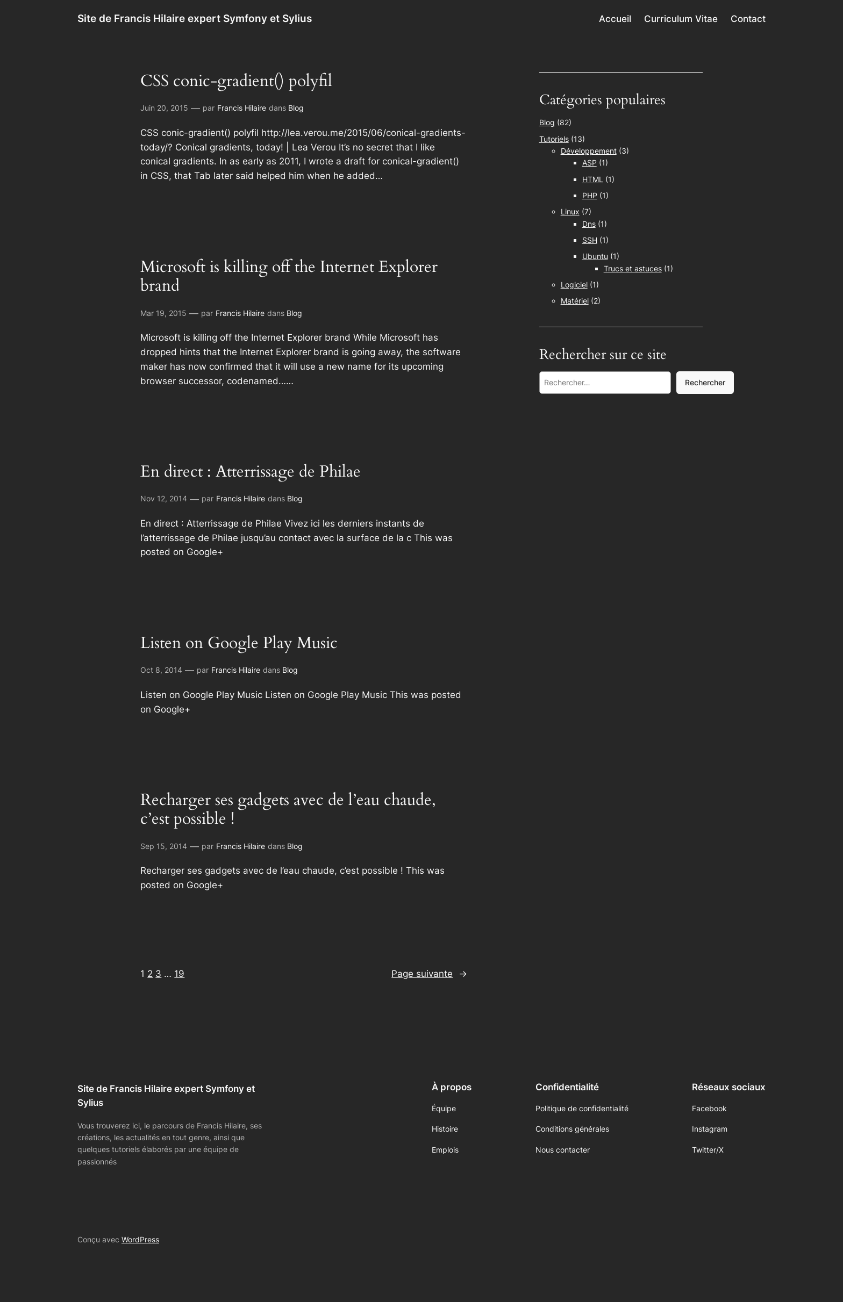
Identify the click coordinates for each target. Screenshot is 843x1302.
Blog (296, 107)
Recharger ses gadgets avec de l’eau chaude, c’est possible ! (288, 810)
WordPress (140, 1239)
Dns (589, 223)
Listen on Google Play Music (239, 643)
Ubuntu (595, 256)
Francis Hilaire (241, 107)
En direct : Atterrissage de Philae (250, 472)
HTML (592, 179)
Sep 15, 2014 (163, 846)
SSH (589, 239)
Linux (570, 211)
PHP (589, 195)
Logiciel (574, 284)
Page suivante (429, 974)
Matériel (575, 300)
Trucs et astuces (633, 268)
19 (179, 973)
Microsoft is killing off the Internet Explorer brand (289, 277)
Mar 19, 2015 (163, 313)
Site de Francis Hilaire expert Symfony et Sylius (194, 18)
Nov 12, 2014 (163, 498)
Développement (589, 150)
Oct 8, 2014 (161, 669)
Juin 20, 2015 (164, 107)
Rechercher (705, 382)
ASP (589, 162)
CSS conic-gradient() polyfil (236, 81)
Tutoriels (554, 138)
